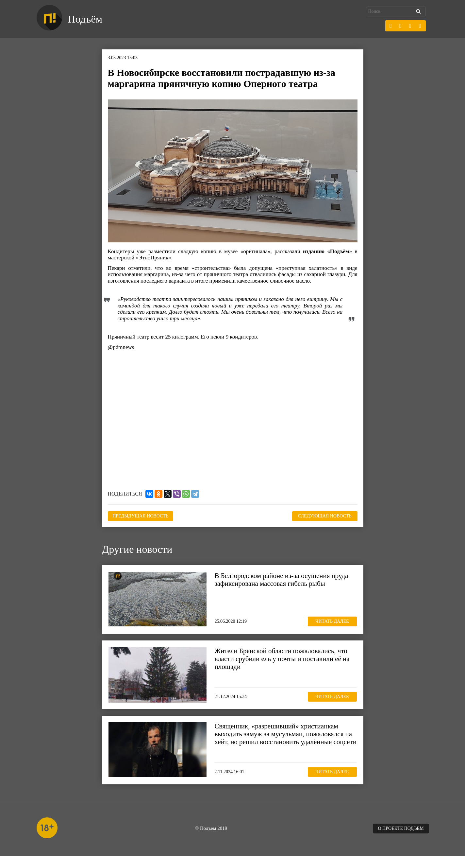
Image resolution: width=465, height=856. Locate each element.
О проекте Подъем (400, 828)
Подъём (85, 19)
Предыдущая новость (140, 516)
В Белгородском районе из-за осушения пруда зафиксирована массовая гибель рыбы (281, 579)
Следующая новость (325, 516)
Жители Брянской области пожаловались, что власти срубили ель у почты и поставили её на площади (282, 659)
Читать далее (332, 621)
